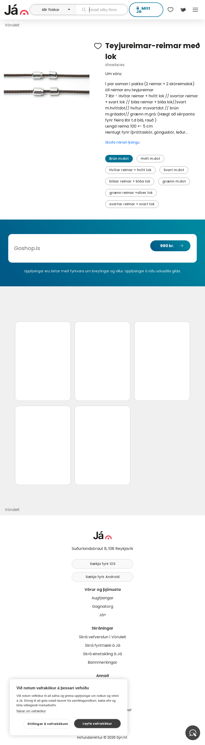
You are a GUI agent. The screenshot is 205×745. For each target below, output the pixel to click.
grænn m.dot (174, 181)
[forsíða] (16, 9)
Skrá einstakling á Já (102, 654)
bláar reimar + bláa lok (129, 181)
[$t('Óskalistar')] (170, 9)
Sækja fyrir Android (102, 576)
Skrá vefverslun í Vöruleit (102, 637)
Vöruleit (12, 25)
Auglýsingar (103, 598)
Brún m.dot (119, 158)
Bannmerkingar (102, 662)
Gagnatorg (102, 606)
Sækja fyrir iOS (102, 563)
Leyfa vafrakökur (97, 724)
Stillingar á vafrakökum (47, 724)
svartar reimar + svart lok (132, 204)
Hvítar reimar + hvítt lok (130, 169)
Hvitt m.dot (150, 158)
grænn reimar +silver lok (131, 192)
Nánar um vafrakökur (31, 711)
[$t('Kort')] (183, 9)
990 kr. (167, 246)
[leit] (101, 10)
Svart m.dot (174, 169)
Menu (195, 9)
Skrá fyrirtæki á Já (102, 645)
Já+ (102, 615)
